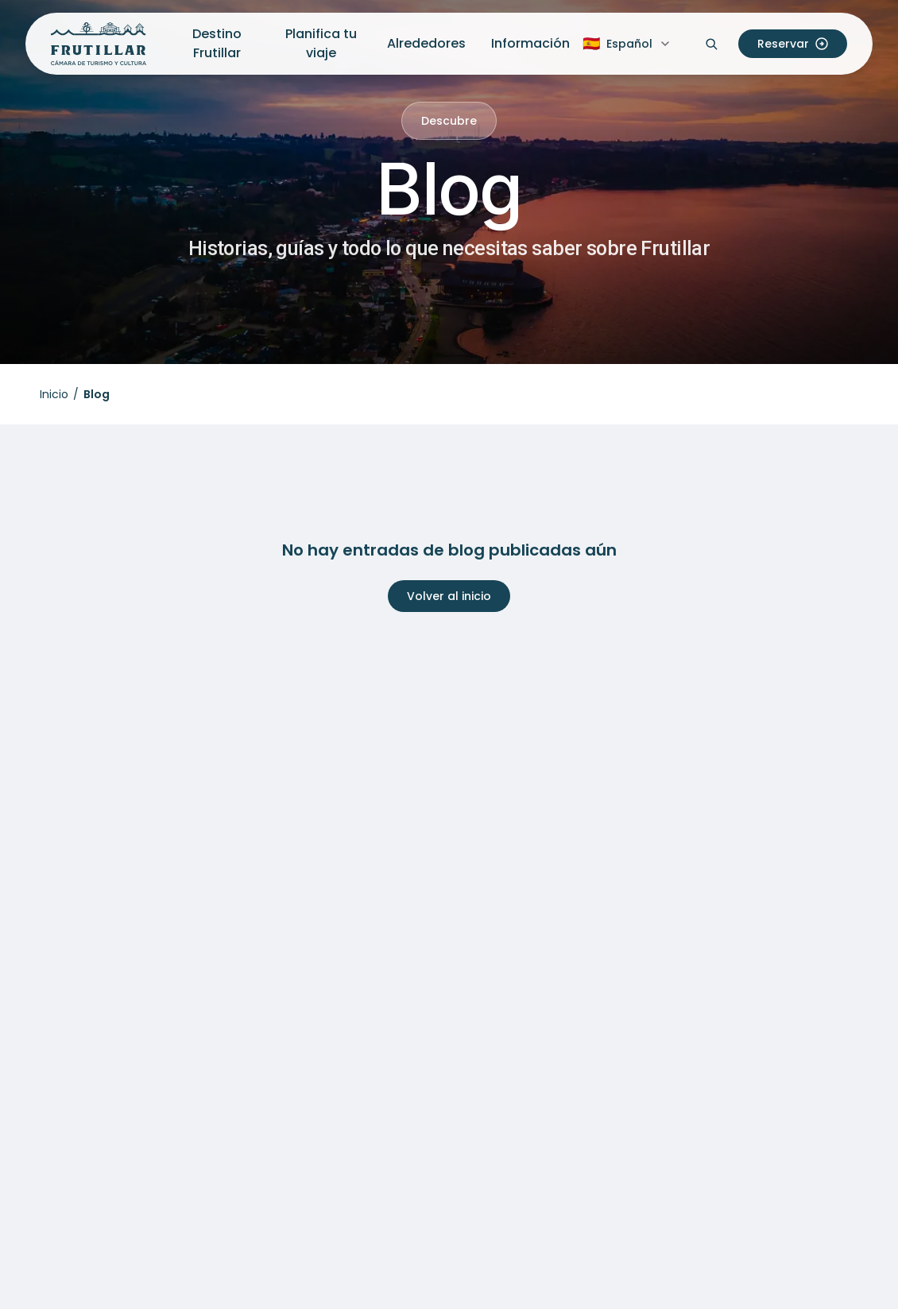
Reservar (792, 44)
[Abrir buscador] (711, 43)
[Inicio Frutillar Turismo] (98, 43)
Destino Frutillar (217, 43)
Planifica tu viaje (321, 43)
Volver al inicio (449, 596)
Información (530, 43)
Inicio (54, 394)
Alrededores (426, 43)
